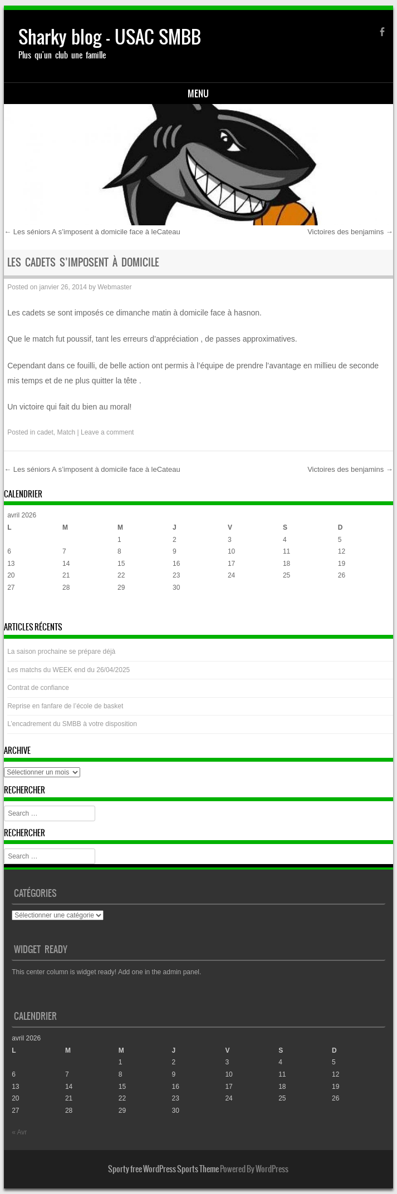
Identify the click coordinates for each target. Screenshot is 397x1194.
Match (66, 432)
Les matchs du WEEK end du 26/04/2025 (68, 670)
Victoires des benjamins (350, 232)
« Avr (14, 609)
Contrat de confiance (38, 688)
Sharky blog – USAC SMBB (109, 37)
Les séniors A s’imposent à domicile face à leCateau (92, 232)
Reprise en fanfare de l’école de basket (65, 706)
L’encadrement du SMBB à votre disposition (72, 724)
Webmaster (114, 287)
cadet (45, 432)
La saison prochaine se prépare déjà (61, 651)
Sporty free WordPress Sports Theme (163, 1169)
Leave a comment (107, 432)
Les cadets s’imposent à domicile (83, 262)
